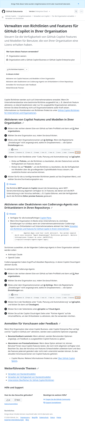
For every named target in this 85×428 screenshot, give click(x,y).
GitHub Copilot (10, 16)
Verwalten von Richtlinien (14, 18)
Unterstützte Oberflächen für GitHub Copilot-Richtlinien (31, 380)
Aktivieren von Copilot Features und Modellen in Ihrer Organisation (39, 121)
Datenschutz (43, 417)
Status (52, 417)
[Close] (78, 3)
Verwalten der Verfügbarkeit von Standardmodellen (29, 377)
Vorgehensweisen (24, 16)
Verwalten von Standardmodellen (22, 374)
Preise (59, 417)
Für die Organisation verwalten (63, 16)
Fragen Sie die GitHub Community (56, 399)
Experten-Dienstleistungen (14, 420)
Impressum (24, 417)
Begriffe (35, 417)
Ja (8, 400)
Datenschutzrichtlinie (11, 404)
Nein (17, 400)
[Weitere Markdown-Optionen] (27, 69)
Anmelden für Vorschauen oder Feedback (32, 323)
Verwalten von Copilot (42, 16)
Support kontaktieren (52, 402)
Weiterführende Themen (21, 368)
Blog (27, 420)
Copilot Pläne (45, 218)
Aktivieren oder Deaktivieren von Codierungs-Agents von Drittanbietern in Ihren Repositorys (41, 205)
